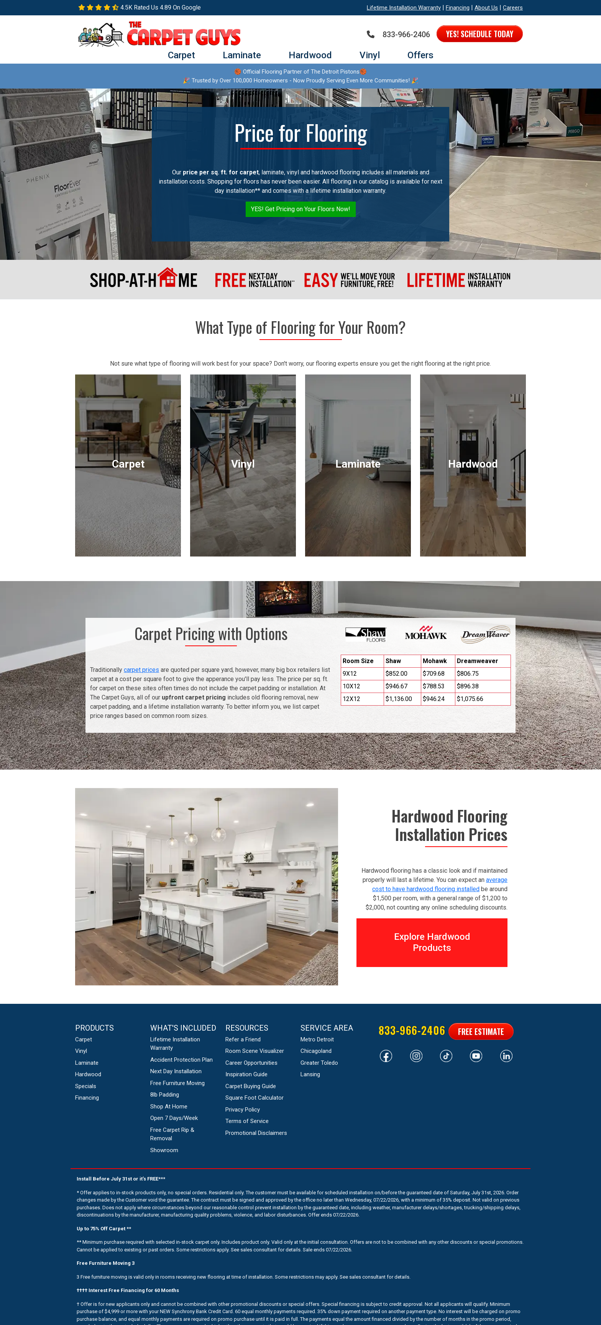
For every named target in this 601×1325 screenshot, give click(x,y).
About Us (486, 7)
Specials (85, 1086)
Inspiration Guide (246, 1074)
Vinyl (370, 55)
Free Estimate (481, 1031)
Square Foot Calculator (254, 1097)
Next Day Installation (176, 1071)
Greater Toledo (319, 1062)
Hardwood (310, 55)
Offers (420, 55)
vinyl (243, 464)
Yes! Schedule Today (479, 33)
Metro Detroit (317, 1039)
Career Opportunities (251, 1062)
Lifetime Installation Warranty (404, 7)
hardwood (473, 464)
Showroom (164, 1150)
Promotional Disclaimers (256, 1133)
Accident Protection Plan (181, 1059)
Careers (513, 7)
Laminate (242, 55)
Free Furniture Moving (177, 1083)
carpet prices (141, 669)
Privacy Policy (242, 1109)
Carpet (181, 55)
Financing (458, 7)
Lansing (310, 1074)
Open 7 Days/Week (174, 1118)
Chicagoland (316, 1051)
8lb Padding (164, 1094)
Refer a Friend (243, 1039)
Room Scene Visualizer (254, 1051)
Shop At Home (168, 1106)
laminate (358, 464)
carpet (128, 464)
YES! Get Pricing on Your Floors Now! (300, 209)
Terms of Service (247, 1121)
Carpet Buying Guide (250, 1086)
